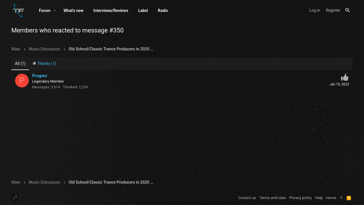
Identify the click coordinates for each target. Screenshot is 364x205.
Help (319, 198)
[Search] (348, 10)
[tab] (44, 64)
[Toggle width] (15, 198)
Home (331, 198)
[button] (54, 10)
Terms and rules (272, 198)
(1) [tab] (20, 63)
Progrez (39, 75)
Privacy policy (300, 198)
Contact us (247, 198)
